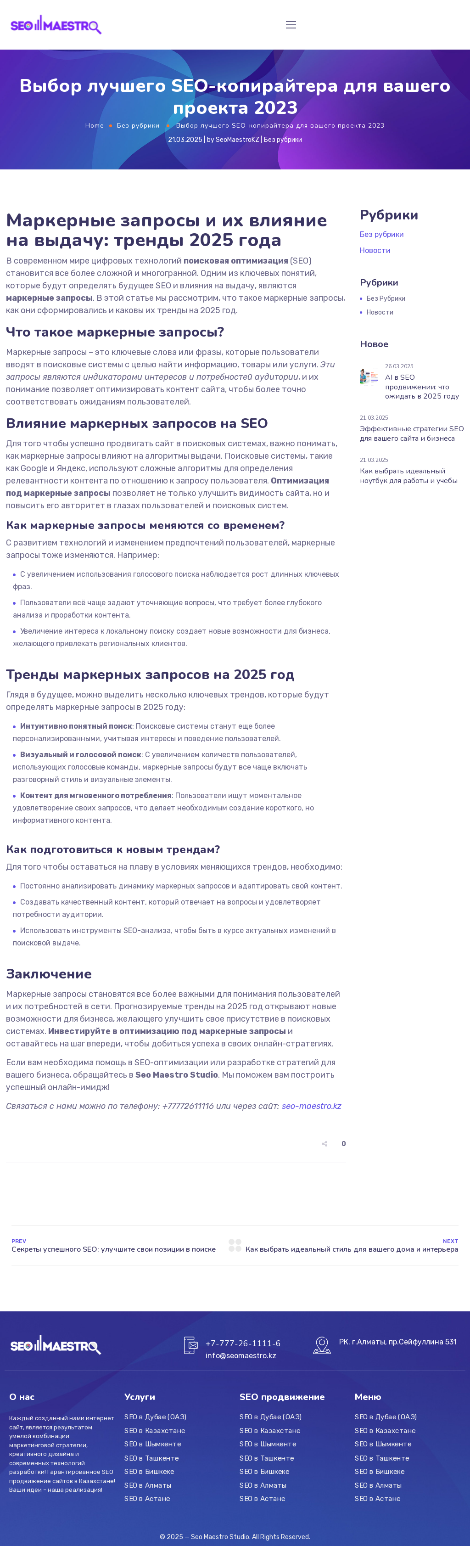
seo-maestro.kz (311, 1106)
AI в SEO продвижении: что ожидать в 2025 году (422, 387)
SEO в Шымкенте (152, 1444)
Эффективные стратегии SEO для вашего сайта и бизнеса (412, 434)
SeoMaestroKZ (237, 140)
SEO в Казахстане (154, 1431)
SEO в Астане (147, 1499)
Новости (375, 250)
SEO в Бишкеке (149, 1471)
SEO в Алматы (148, 1485)
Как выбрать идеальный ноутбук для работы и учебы (409, 476)
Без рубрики (138, 125)
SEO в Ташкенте (151, 1458)
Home (94, 125)
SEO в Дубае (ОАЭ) (155, 1417)
